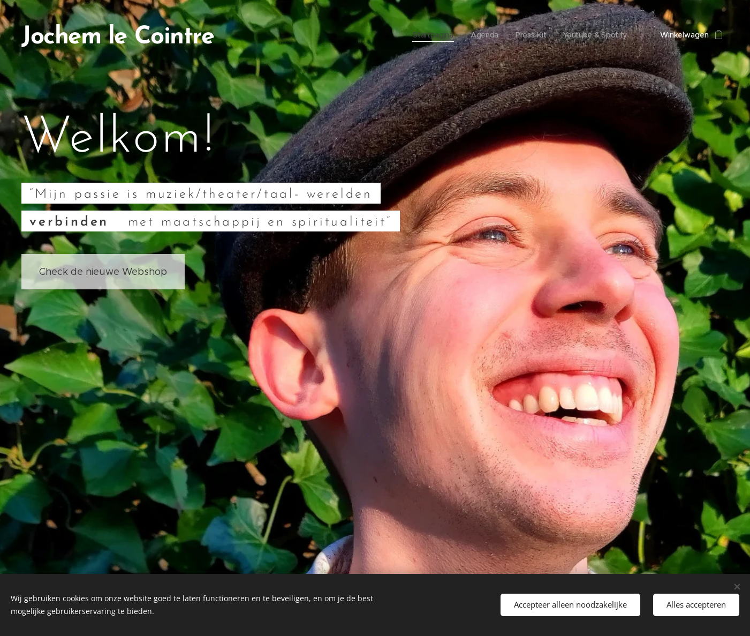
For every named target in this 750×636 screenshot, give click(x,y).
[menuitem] (431, 34)
